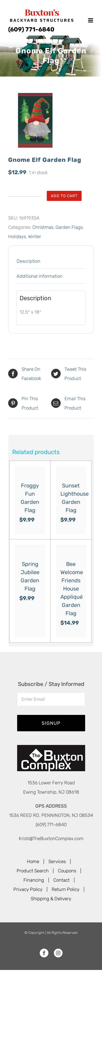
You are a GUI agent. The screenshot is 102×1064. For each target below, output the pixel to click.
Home (33, 861)
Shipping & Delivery (51, 898)
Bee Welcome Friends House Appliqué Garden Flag (71, 588)
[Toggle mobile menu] (91, 20)
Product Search (33, 870)
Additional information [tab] (40, 276)
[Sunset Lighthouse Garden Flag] (71, 471)
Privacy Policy (27, 889)
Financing (33, 880)
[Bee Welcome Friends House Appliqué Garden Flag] (71, 549)
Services (57, 861)
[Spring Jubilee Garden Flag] (30, 549)
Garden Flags (69, 227)
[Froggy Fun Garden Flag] (30, 471)
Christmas (42, 227)
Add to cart (64, 196)
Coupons (67, 870)
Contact (61, 880)
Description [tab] (28, 261)
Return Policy (65, 889)
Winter (34, 236)
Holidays (17, 236)
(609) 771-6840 (31, 29)
